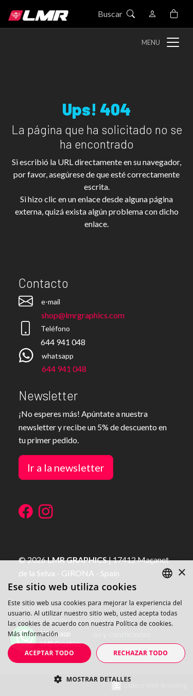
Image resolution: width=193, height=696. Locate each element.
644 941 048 (64, 369)
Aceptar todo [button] (49, 653)
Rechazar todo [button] (140, 653)
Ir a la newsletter (65, 467)
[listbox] (167, 573)
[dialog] (96, 628)
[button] (96, 679)
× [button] (181, 573)
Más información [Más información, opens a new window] (33, 633)
